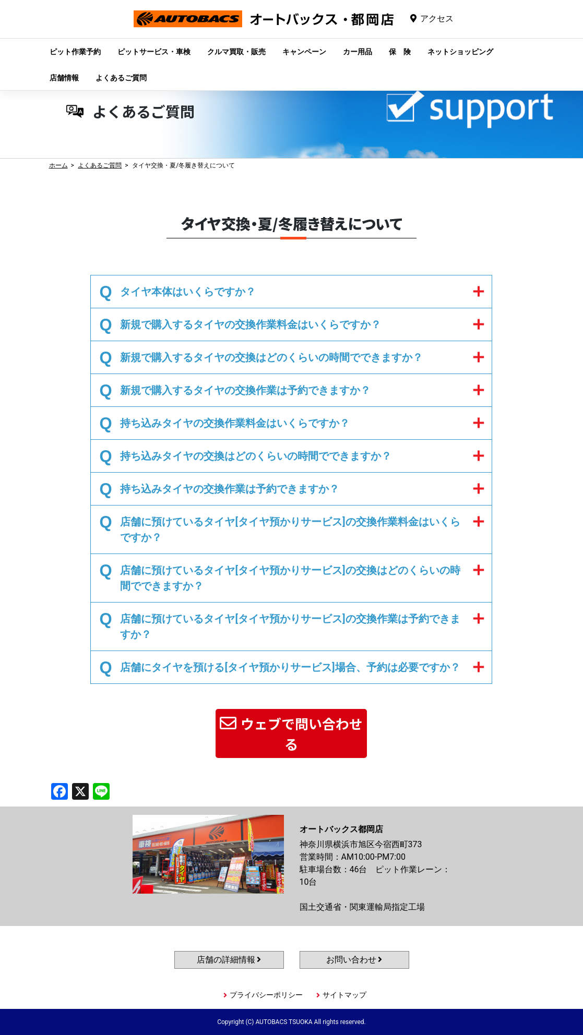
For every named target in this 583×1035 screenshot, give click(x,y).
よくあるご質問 (121, 78)
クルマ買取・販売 (236, 51)
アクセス (437, 18)
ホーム (58, 165)
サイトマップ (344, 995)
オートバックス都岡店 (264, 26)
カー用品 (357, 51)
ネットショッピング (460, 51)
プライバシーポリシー (266, 995)
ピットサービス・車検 (154, 51)
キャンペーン (304, 51)
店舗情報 (64, 78)
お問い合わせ (354, 960)
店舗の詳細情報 (229, 960)
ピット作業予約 (75, 51)
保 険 (400, 51)
